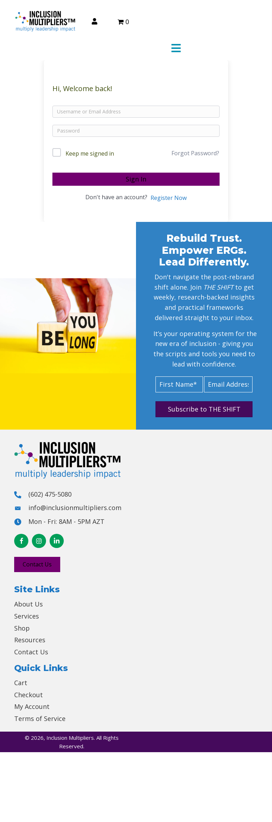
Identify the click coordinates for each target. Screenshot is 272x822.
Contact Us (31, 652)
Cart (20, 682)
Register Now (169, 198)
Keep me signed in (90, 153)
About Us (28, 604)
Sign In (136, 179)
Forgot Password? (195, 153)
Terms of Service (40, 718)
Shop (22, 628)
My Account (32, 706)
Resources (29, 640)
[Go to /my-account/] (94, 21)
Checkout (28, 694)
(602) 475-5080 (50, 494)
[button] (204, 409)
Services (26, 616)
